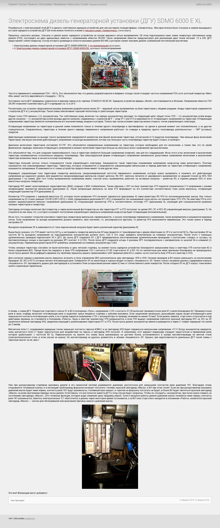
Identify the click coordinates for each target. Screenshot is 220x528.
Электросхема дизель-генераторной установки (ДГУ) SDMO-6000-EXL (53, 48)
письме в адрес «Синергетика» (101, 30)
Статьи (22, 4)
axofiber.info (30, 518)
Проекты (32, 4)
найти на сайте (204, 4)
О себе (84, 4)
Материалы (60, 4)
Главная (12, 4)
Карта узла (73, 4)
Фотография (45, 4)
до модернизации (99, 45)
